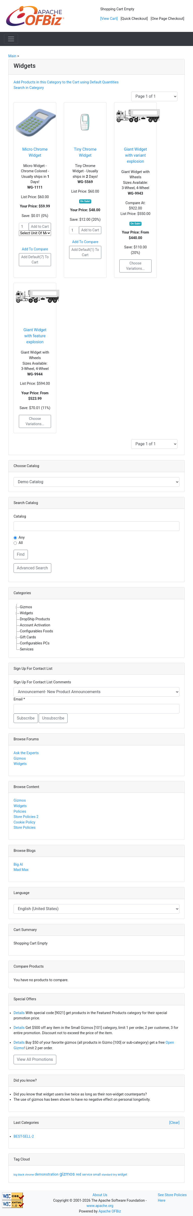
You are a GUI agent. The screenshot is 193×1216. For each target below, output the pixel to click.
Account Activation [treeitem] (35, 625)
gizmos (68, 1174)
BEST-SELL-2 (24, 1136)
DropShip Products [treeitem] (35, 619)
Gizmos (20, 758)
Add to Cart (40, 227)
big (16, 1174)
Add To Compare (35, 249)
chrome (30, 1174)
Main (12, 56)
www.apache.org (99, 1206)
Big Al (18, 864)
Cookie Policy (24, 822)
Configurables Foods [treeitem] (36, 631)
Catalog (20, 516)
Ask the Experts (26, 753)
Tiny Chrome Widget (85, 152)
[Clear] (174, 1123)
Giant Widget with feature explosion (34, 335)
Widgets (20, 764)
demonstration (47, 1174)
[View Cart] (109, 19)
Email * (19, 699)
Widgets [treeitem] (26, 613)
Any (22, 537)
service (87, 1174)
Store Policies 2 (26, 817)
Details (19, 1013)
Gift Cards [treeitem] (28, 637)
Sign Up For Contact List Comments (42, 682)
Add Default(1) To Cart (85, 252)
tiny (115, 1174)
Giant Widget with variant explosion (135, 155)
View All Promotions (35, 1059)
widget (122, 1174)
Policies (20, 811)
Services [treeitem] (26, 649)
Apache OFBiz (110, 1211)
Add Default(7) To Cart (35, 259)
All (21, 543)
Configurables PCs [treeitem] (35, 643)
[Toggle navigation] (11, 39)
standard (107, 1174)
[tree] (96, 628)
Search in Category (29, 88)
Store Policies (25, 827)
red (79, 1174)
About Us (99, 1195)
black (21, 1174)
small (97, 1174)
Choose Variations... (135, 265)
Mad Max (21, 870)
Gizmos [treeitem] (26, 607)
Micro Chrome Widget (35, 152)
